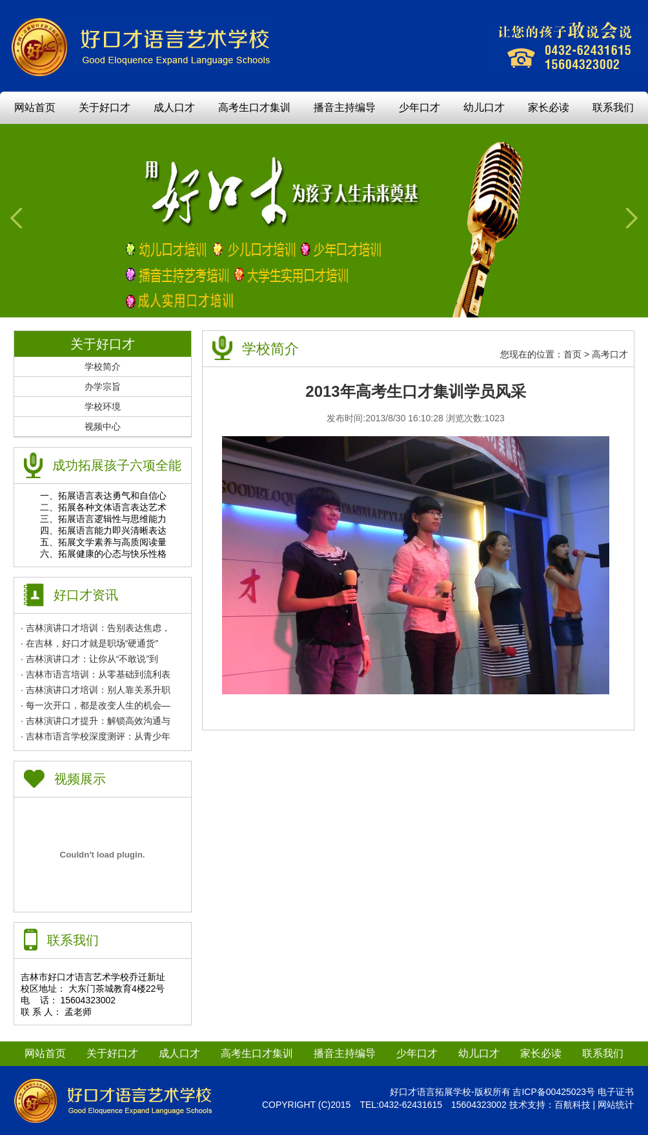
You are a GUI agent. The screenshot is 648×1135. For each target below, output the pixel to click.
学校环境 (103, 406)
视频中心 (103, 426)
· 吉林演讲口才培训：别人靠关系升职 (95, 690)
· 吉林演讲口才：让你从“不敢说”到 (89, 659)
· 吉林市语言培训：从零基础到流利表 (95, 674)
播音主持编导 (345, 107)
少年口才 (419, 107)
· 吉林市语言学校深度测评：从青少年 (95, 736)
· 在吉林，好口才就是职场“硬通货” (89, 643)
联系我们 (613, 107)
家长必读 (548, 107)
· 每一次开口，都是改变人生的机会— (95, 705)
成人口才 (174, 107)
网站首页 (35, 107)
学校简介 (103, 366)
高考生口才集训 (254, 107)
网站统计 (616, 1105)
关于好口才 (104, 107)
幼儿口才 (484, 107)
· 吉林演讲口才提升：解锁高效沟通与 (95, 721)
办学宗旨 (103, 386)
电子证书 (616, 1092)
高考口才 (610, 354)
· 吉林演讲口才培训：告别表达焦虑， (95, 628)
